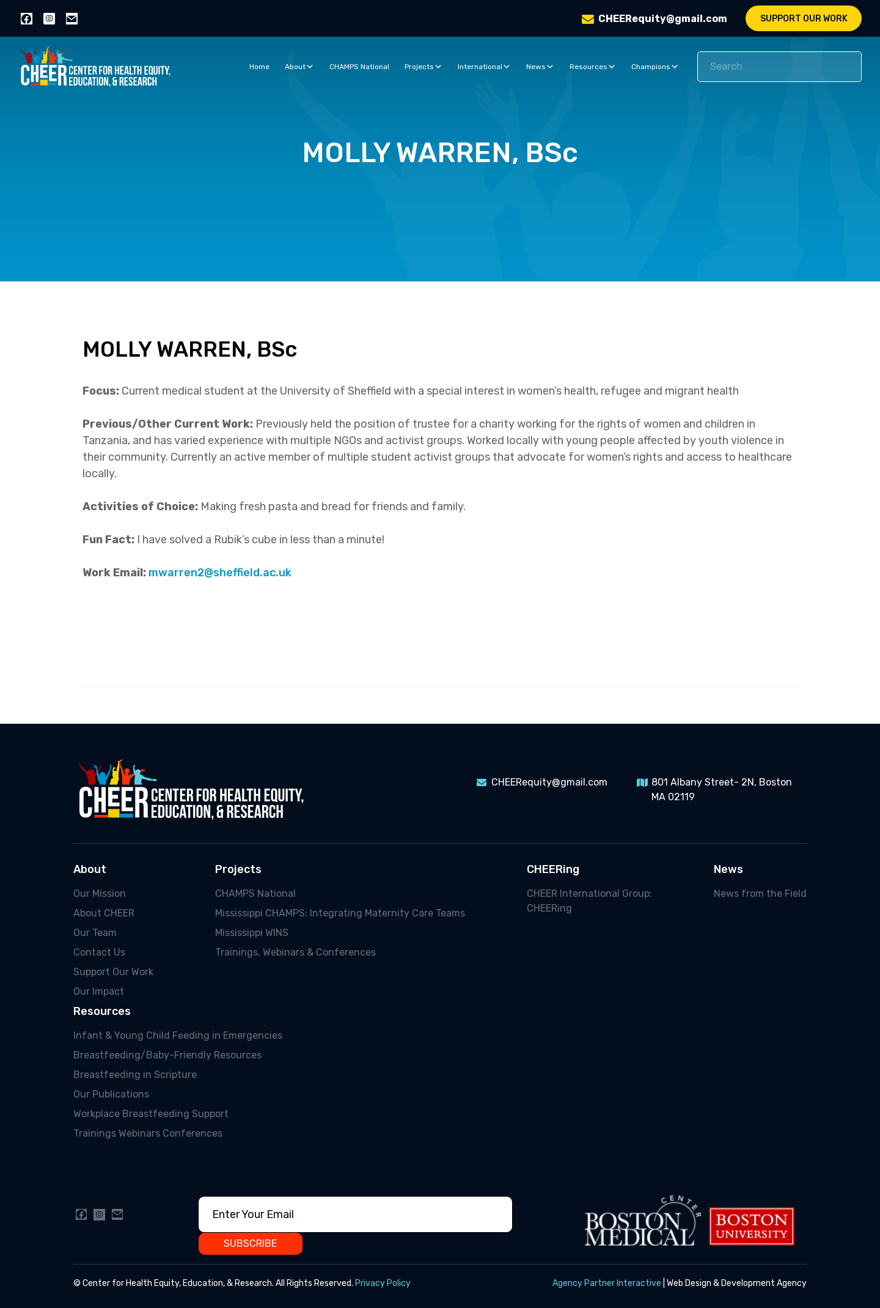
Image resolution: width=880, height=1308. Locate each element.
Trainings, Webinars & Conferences (295, 952)
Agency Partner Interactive (606, 1283)
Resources (593, 66)
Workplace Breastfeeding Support (151, 1114)
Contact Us (99, 952)
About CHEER (103, 913)
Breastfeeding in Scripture (135, 1074)
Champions (655, 66)
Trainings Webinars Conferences (147, 1133)
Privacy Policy (383, 1283)
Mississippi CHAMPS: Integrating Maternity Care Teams (340, 913)
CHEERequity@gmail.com (662, 18)
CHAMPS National (359, 66)
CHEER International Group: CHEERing (589, 901)
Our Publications (111, 1094)
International (484, 66)
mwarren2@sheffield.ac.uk (220, 572)
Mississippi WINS (251, 932)
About (299, 66)
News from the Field (760, 893)
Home (259, 66)
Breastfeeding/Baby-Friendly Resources (167, 1055)
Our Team (95, 932)
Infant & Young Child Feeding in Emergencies (177, 1035)
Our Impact (98, 991)
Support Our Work (804, 18)
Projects (423, 66)
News (540, 66)
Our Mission (99, 893)
